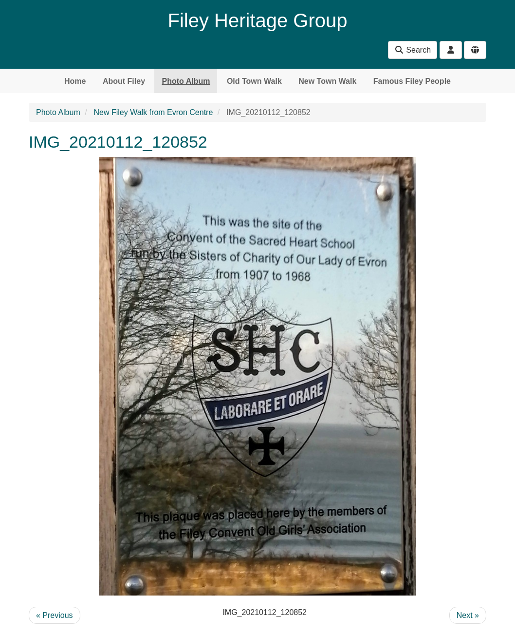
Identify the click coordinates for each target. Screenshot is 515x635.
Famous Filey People (412, 81)
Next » (468, 615)
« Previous (54, 615)
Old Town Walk (254, 81)
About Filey (124, 81)
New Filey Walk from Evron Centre (153, 112)
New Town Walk (327, 81)
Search (412, 50)
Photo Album (186, 81)
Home (75, 81)
